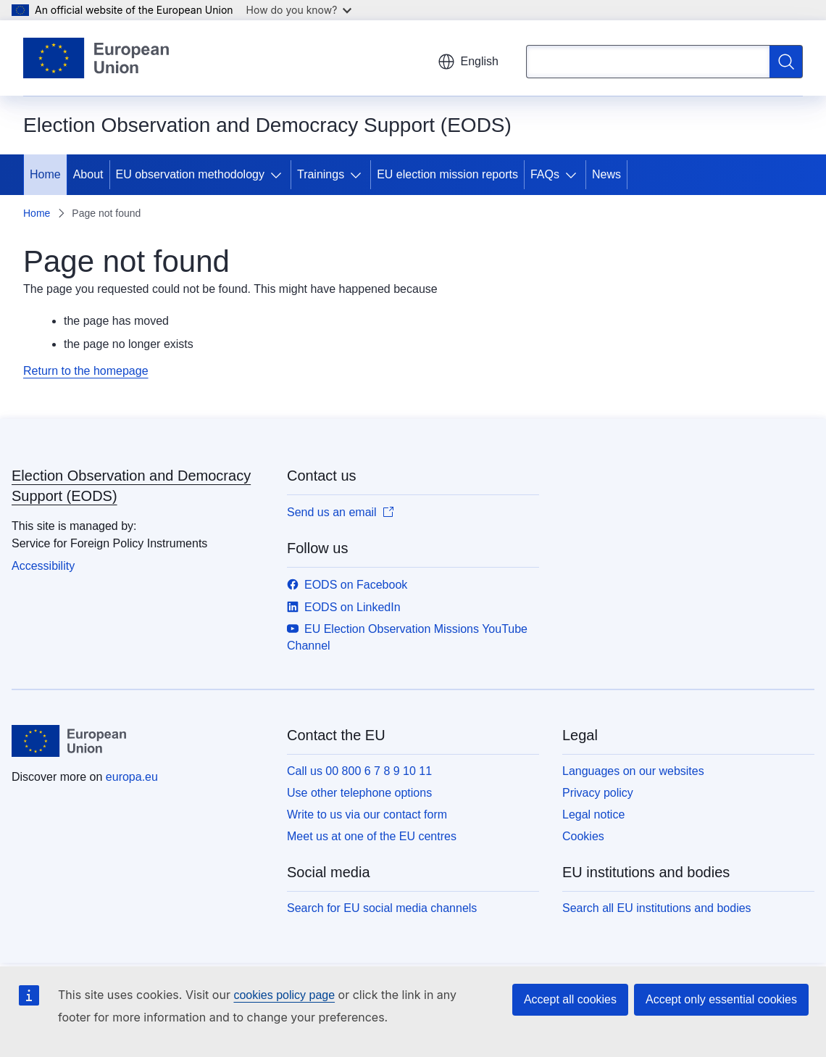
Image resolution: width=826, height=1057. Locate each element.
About (88, 174)
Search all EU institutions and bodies (656, 908)
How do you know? (299, 10)
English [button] (468, 61)
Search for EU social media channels (382, 908)
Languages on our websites (633, 771)
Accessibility (43, 566)
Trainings (320, 174)
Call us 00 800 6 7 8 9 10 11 (359, 771)
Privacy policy (597, 793)
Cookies (583, 836)
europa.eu (132, 777)
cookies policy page (284, 995)
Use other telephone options (359, 793)
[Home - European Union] (96, 58)
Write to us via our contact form (367, 814)
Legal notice (593, 814)
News (606, 174)
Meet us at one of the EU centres (371, 836)
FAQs (544, 174)
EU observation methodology (190, 174)
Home (45, 174)
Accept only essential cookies (721, 999)
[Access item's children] (279, 174)
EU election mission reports (447, 174)
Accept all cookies (570, 999)
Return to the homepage (86, 371)
